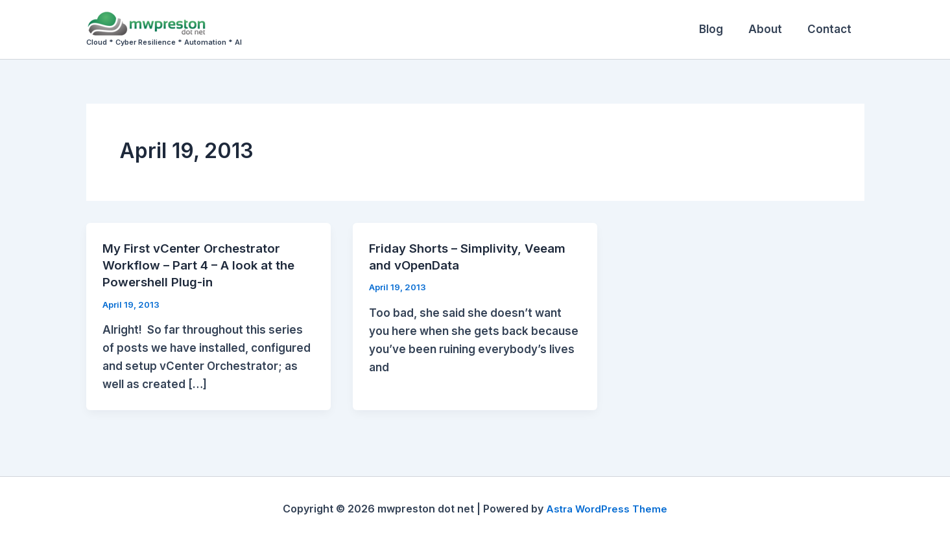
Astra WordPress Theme (607, 508)
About (770, 29)
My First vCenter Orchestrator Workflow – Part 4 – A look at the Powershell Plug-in (202, 265)
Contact (831, 29)
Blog (719, 29)
